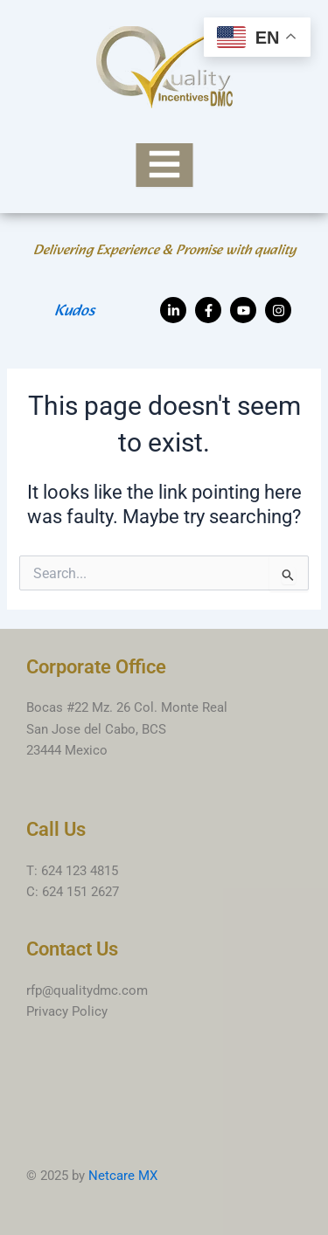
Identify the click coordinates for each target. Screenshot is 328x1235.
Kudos (74, 311)
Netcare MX (122, 1175)
